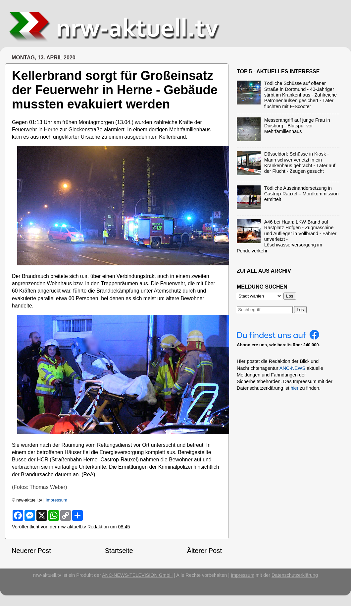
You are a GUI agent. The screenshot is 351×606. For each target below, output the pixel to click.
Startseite (119, 550)
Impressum (56, 500)
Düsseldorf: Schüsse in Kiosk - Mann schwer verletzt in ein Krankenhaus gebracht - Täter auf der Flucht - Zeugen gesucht (299, 162)
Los (300, 309)
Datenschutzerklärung (295, 575)
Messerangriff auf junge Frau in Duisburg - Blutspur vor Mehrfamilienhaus (297, 125)
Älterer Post (204, 550)
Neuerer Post (31, 550)
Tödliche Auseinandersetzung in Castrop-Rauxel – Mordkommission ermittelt (301, 193)
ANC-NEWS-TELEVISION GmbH (137, 575)
